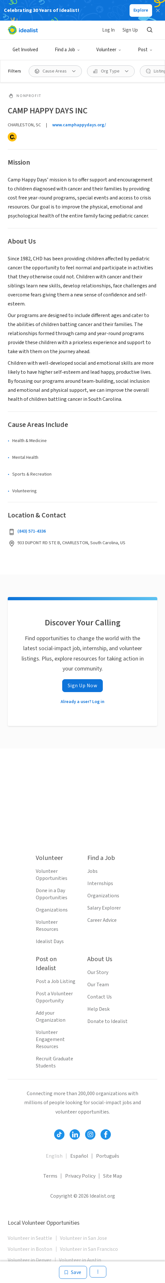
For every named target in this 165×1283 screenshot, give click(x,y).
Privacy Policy (80, 1176)
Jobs (92, 871)
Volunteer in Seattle (30, 1238)
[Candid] (12, 136)
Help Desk (98, 1009)
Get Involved (25, 49)
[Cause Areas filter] (55, 71)
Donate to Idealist (107, 1021)
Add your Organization (50, 1016)
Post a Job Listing (55, 981)
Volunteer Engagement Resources (50, 1039)
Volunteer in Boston (30, 1249)
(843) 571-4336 (31, 531)
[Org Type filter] (111, 71)
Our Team (98, 984)
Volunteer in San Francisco (89, 1249)
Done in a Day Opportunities (51, 894)
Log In (108, 30)
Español (79, 1156)
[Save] (73, 1272)
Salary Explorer (104, 908)
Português (107, 1156)
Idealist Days (50, 941)
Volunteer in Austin (80, 1260)
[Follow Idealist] (59, 1134)
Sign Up (130, 30)
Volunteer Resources (47, 926)
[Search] (149, 30)
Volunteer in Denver (29, 1260)
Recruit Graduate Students (54, 1062)
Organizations (52, 909)
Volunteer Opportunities (51, 875)
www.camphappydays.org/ (79, 125)
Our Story (97, 972)
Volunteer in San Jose (83, 1238)
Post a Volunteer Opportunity (54, 997)
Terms (50, 1176)
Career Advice (102, 920)
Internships (100, 883)
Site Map (112, 1176)
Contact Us (99, 996)
